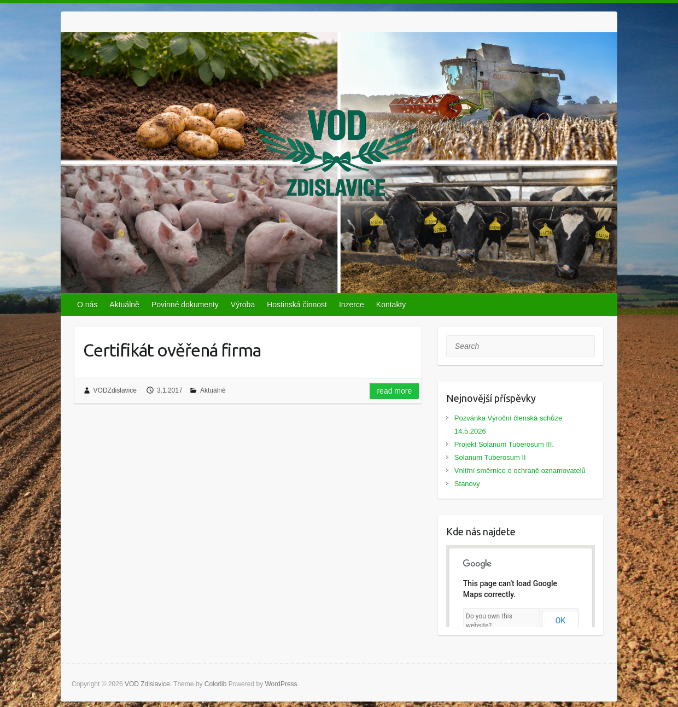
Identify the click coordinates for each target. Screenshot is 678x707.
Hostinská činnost (297, 304)
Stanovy (467, 484)
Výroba (243, 304)
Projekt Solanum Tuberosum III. (504, 444)
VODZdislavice (115, 390)
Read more (394, 391)
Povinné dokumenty (185, 304)
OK (560, 620)
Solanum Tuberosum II (490, 457)
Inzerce (351, 304)
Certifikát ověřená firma (172, 350)
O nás (87, 304)
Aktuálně (124, 304)
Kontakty (391, 304)
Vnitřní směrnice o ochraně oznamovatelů (520, 470)
